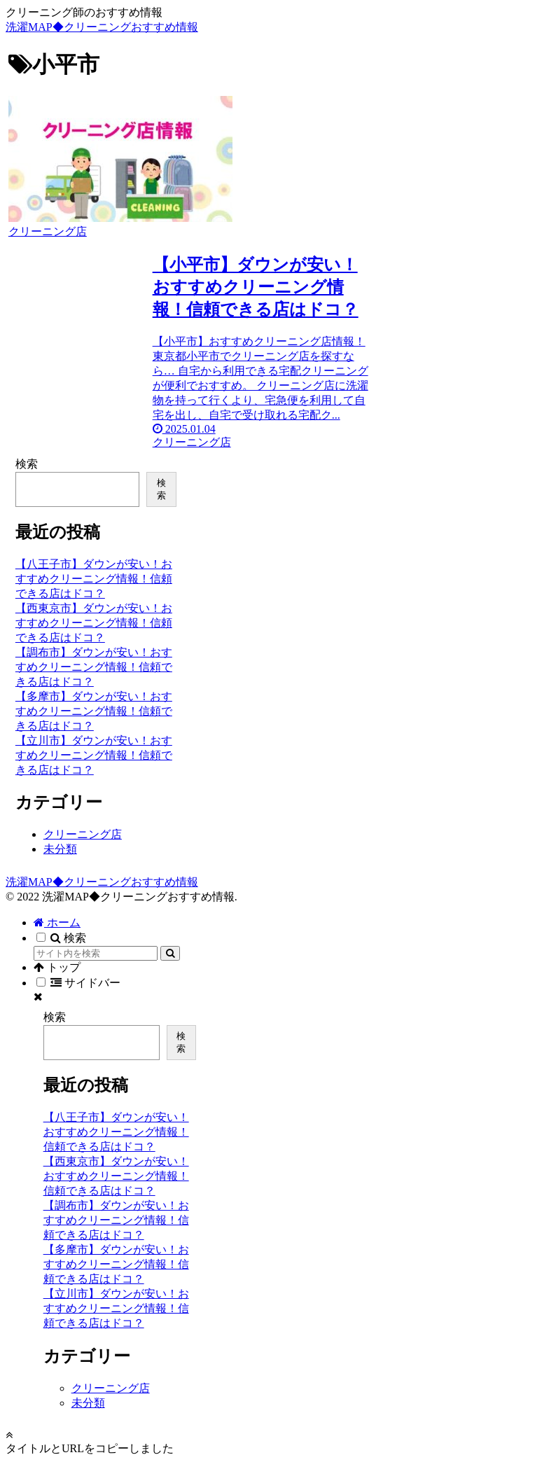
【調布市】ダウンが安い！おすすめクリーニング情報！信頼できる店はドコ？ (93, 667)
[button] (170, 953)
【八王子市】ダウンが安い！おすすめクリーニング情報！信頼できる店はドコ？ (93, 578)
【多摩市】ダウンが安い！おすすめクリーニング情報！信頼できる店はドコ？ (93, 711)
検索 (26, 464)
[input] (96, 953)
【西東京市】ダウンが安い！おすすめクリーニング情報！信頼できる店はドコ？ (93, 622)
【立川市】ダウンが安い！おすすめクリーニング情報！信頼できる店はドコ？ (93, 755)
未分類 (60, 849)
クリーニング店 (82, 834)
